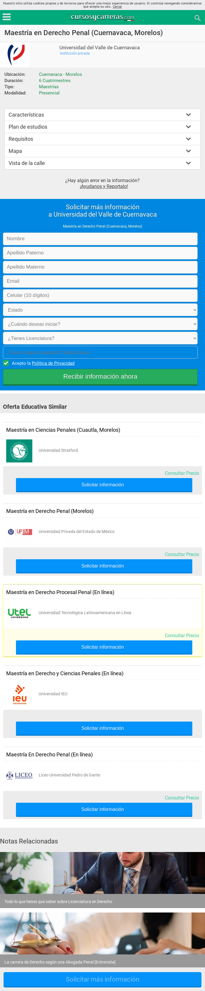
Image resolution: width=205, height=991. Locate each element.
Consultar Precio (182, 473)
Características (26, 115)
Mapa (15, 151)
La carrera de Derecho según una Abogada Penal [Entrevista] (59, 962)
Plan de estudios (28, 127)
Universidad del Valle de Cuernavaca (99, 47)
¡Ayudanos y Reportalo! (104, 186)
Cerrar (117, 7)
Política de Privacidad (53, 363)
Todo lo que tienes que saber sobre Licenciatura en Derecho (58, 901)
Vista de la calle (27, 163)
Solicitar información (102, 485)
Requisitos (21, 139)
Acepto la (42, 363)
